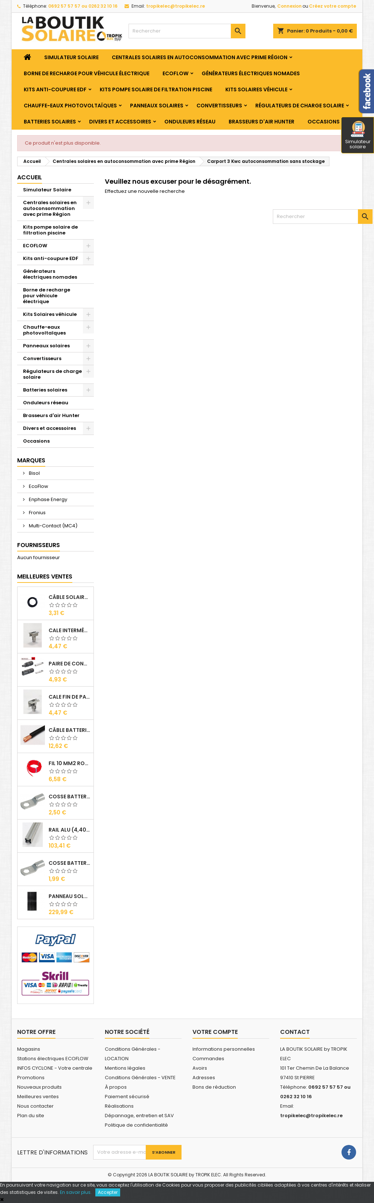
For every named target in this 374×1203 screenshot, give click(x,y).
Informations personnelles (223, 1049)
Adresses (203, 1077)
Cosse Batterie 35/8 (70, 796)
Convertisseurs (219, 105)
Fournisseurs (38, 545)
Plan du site (30, 1115)
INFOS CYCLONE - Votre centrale (54, 1068)
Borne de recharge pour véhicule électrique (86, 73)
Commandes (208, 1058)
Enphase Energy (47, 499)
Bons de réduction (214, 1087)
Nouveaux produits (39, 1087)
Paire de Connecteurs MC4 (70, 664)
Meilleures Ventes (44, 576)
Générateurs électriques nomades (251, 73)
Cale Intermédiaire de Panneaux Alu (70, 630)
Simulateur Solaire (71, 57)
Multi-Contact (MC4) (52, 525)
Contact (295, 1032)
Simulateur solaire (358, 135)
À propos (116, 1087)
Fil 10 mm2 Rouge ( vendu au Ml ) (70, 763)
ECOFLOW (175, 73)
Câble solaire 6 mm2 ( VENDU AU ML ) (70, 597)
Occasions (324, 121)
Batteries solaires (50, 121)
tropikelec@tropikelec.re (175, 6)
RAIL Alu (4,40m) (70, 830)
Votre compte (215, 1032)
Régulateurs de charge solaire (299, 105)
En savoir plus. (76, 1192)
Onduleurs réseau (189, 121)
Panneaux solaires (156, 105)
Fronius (37, 512)
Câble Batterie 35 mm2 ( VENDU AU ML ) (70, 730)
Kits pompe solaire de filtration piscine (156, 89)
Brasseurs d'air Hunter (261, 121)
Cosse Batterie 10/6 (70, 863)
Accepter (108, 1192)
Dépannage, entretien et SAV (139, 1115)
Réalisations (119, 1106)
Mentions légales (125, 1068)
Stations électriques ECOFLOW (52, 1058)
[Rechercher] (187, 31)
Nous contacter (35, 1106)
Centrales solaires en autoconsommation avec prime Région (199, 57)
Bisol (34, 473)
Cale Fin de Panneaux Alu (70, 697)
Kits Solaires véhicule (256, 89)
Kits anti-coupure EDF (55, 89)
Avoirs (199, 1068)
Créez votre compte (332, 6)
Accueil (29, 177)
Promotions (31, 1077)
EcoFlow (38, 486)
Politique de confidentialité (136, 1125)
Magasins (28, 1049)
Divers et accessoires (120, 121)
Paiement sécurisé (127, 1096)
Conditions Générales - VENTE (140, 1077)
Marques (31, 460)
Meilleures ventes (38, 1096)
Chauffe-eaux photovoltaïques (70, 105)
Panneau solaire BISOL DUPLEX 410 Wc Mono (70, 896)
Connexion (289, 6)
